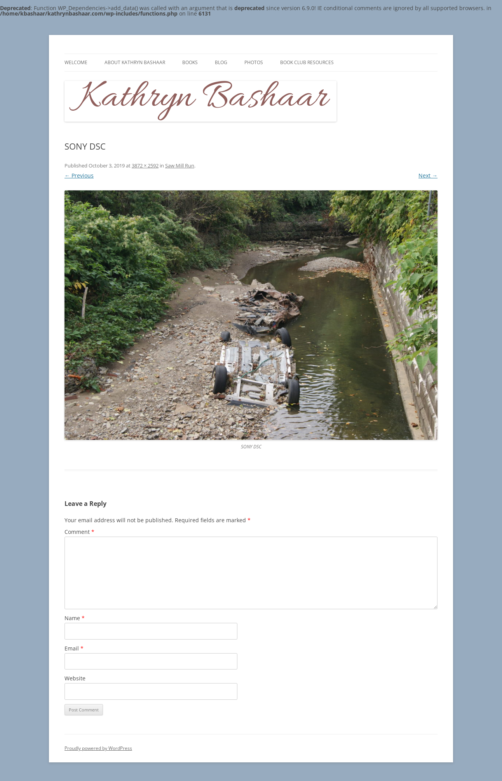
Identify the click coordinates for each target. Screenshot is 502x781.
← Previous (79, 175)
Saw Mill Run (179, 165)
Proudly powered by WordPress (98, 748)
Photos (253, 62)
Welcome (75, 62)
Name (74, 618)
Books (190, 62)
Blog (221, 62)
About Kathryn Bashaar (135, 62)
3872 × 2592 (145, 165)
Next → (428, 175)
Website (74, 678)
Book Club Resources (307, 62)
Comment (79, 531)
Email (74, 648)
